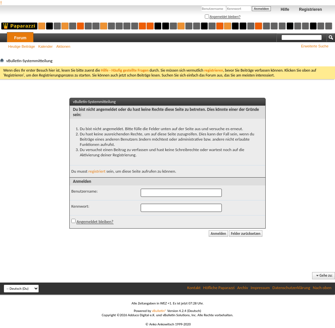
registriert (96, 171)
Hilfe (285, 9)
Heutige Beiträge (21, 46)
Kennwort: (80, 206)
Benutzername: (84, 191)
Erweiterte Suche (314, 46)
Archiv (242, 287)
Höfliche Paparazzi (219, 287)
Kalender (45, 46)
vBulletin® (159, 311)
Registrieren (310, 9)
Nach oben (322, 287)
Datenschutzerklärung (291, 287)
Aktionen (63, 46)
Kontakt (194, 287)
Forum (20, 38)
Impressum (260, 287)
